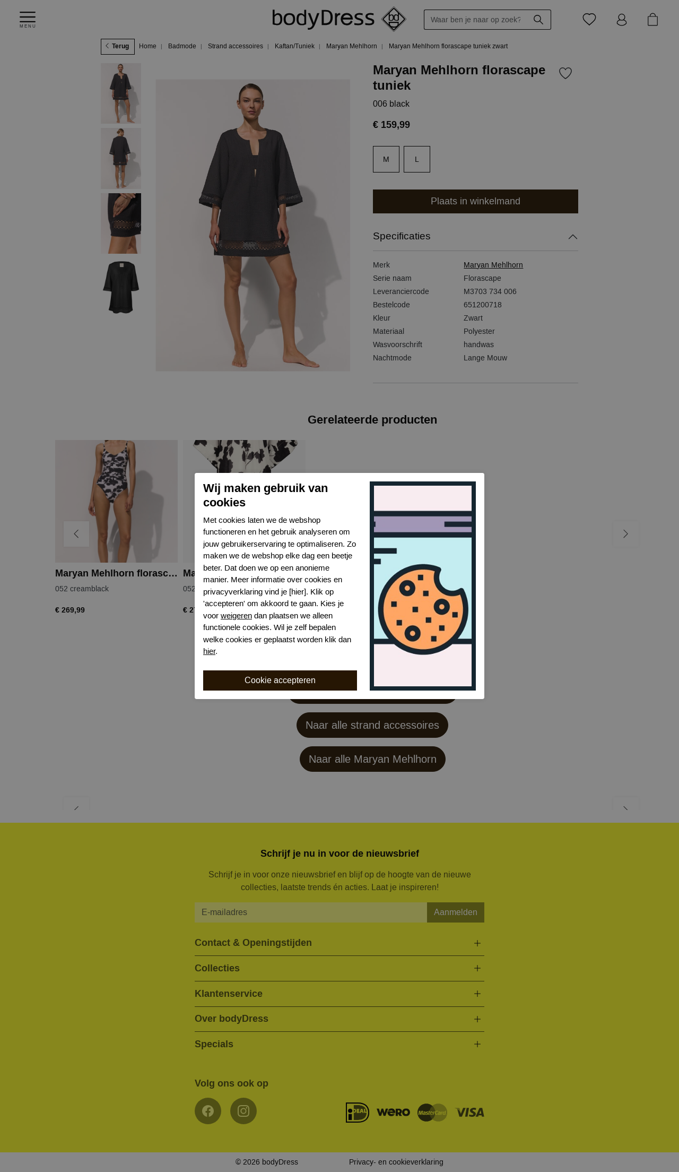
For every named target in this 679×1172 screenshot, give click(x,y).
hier (209, 651)
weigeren (236, 615)
